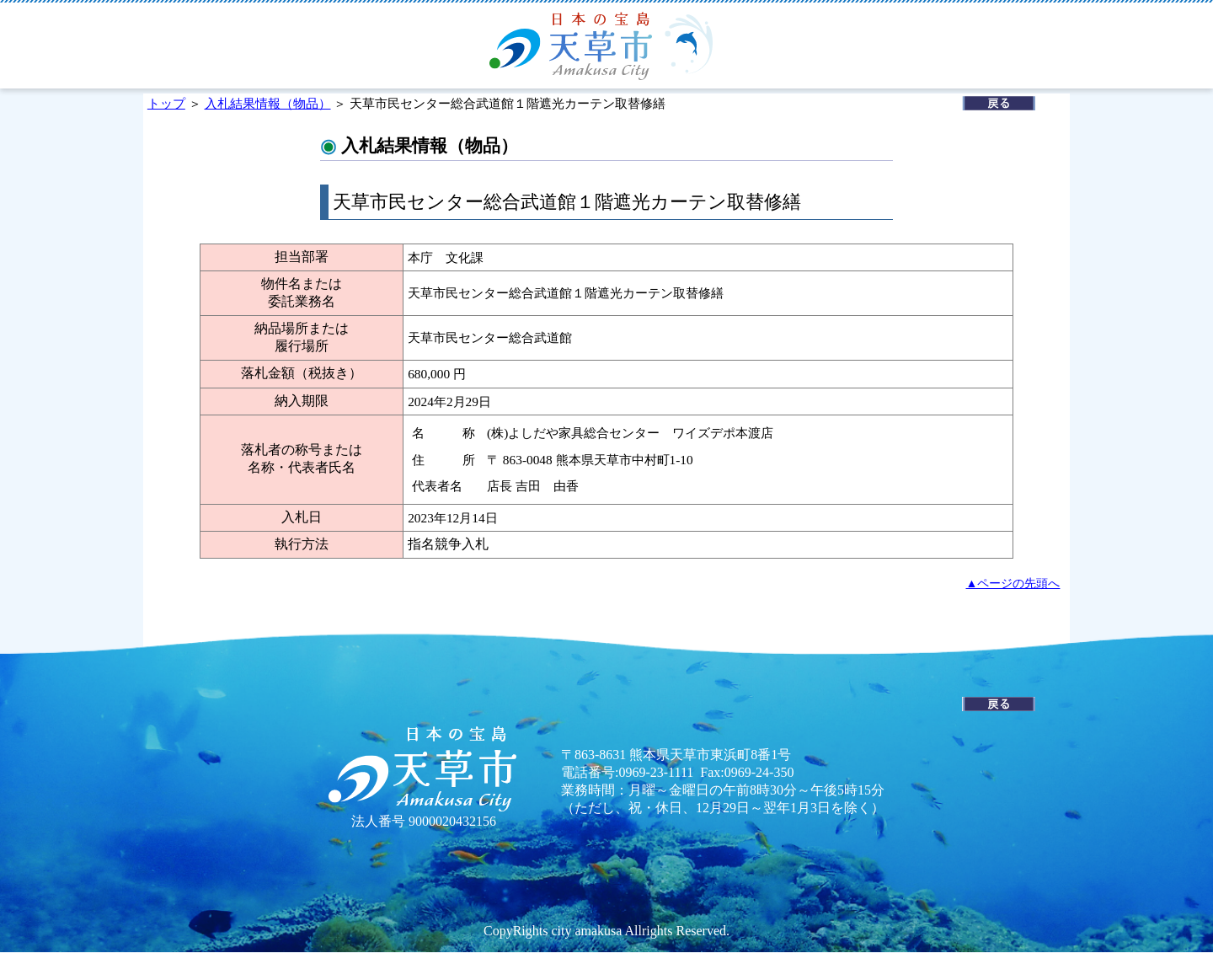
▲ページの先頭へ (1013, 583)
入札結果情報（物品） (268, 103)
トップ (166, 103)
